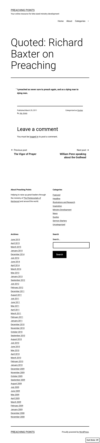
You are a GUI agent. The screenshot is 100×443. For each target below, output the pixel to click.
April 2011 (15, 310)
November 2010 (18, 328)
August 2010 (16, 339)
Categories (80, 21)
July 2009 (15, 387)
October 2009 (16, 376)
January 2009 (17, 409)
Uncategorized (59, 224)
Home (61, 21)
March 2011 (16, 313)
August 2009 (16, 383)
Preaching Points (23, 10)
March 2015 (16, 247)
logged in (34, 136)
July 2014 (15, 258)
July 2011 (15, 298)
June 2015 (15, 239)
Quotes (80, 110)
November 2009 (18, 372)
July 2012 (15, 284)
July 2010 (15, 343)
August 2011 (16, 295)
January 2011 (17, 321)
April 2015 (15, 243)
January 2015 (17, 251)
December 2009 (17, 369)
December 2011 (17, 291)
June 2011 (15, 302)
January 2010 (17, 365)
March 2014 (16, 269)
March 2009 (16, 402)
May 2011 (15, 306)
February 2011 (17, 317)
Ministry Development (62, 210)
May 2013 (15, 273)
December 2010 (17, 324)
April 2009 (15, 398)
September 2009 (18, 380)
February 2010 (17, 361)
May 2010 (15, 350)
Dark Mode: (92, 440)
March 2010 (16, 358)
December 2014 (17, 254)
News (55, 213)
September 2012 (18, 280)
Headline (56, 198)
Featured (56, 195)
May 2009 (15, 395)
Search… (56, 239)
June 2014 (15, 262)
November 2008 (18, 417)
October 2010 (16, 332)
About (69, 21)
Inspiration (57, 206)
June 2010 (15, 346)
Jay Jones (23, 113)
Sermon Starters (60, 221)
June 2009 (15, 391)
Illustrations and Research (64, 202)
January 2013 (17, 276)
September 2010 (18, 335)
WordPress (84, 432)
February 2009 (17, 406)
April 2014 (15, 265)
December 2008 (17, 413)
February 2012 (17, 287)
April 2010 (15, 354)
